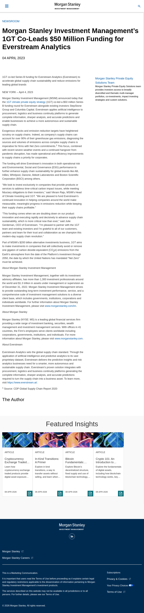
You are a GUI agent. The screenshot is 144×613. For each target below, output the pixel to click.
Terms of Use (114, 592)
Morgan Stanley (11, 551)
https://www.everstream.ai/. (22, 382)
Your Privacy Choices (120, 585)
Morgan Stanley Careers (16, 558)
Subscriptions (113, 572)
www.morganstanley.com (69, 338)
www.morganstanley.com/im (60, 306)
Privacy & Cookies (117, 579)
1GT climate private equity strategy (26, 102)
